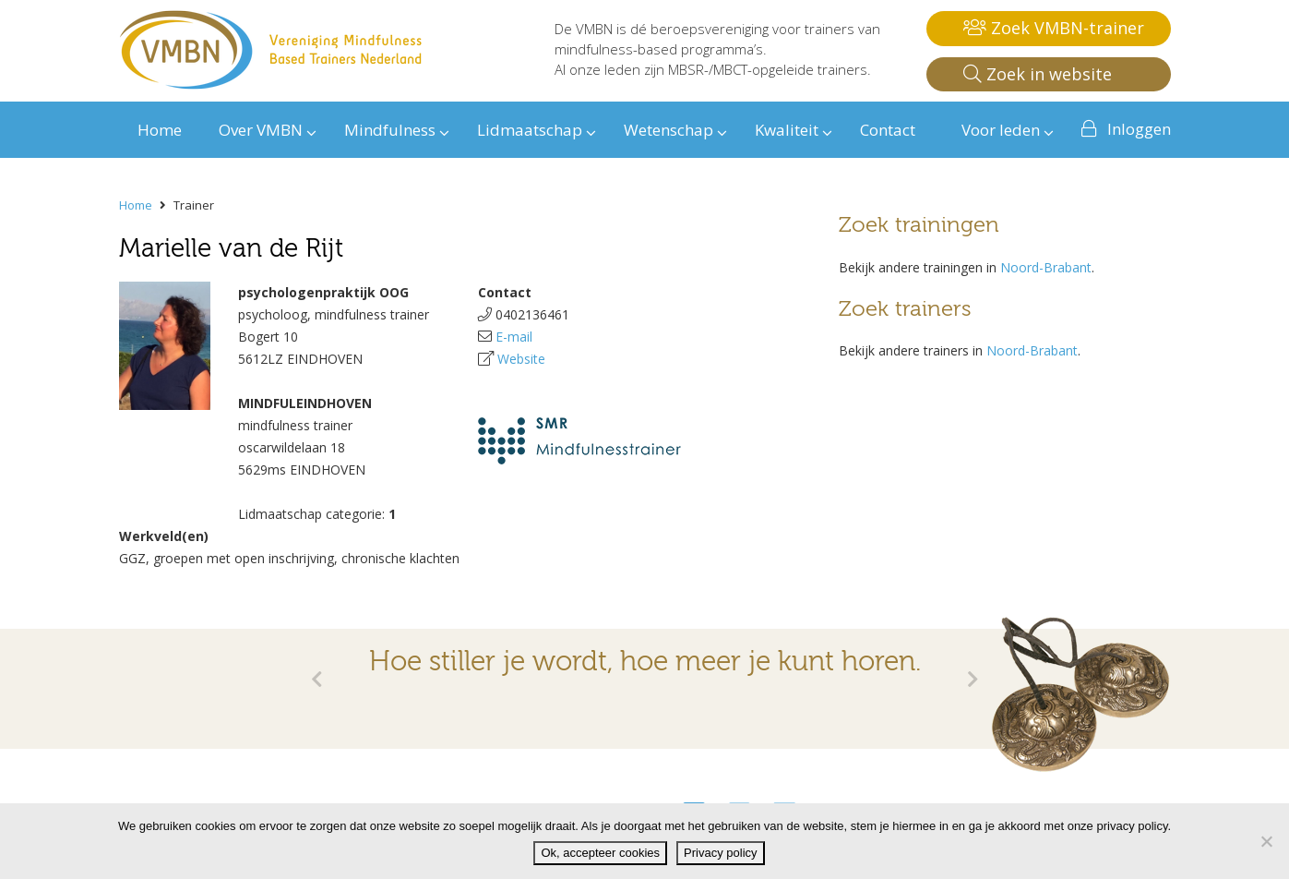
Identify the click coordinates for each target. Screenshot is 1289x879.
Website (521, 358)
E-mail (513, 336)
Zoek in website (1037, 74)
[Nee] (1266, 841)
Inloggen (1139, 128)
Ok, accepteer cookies (600, 853)
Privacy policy (720, 853)
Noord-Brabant (1046, 267)
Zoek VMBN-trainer (1053, 28)
